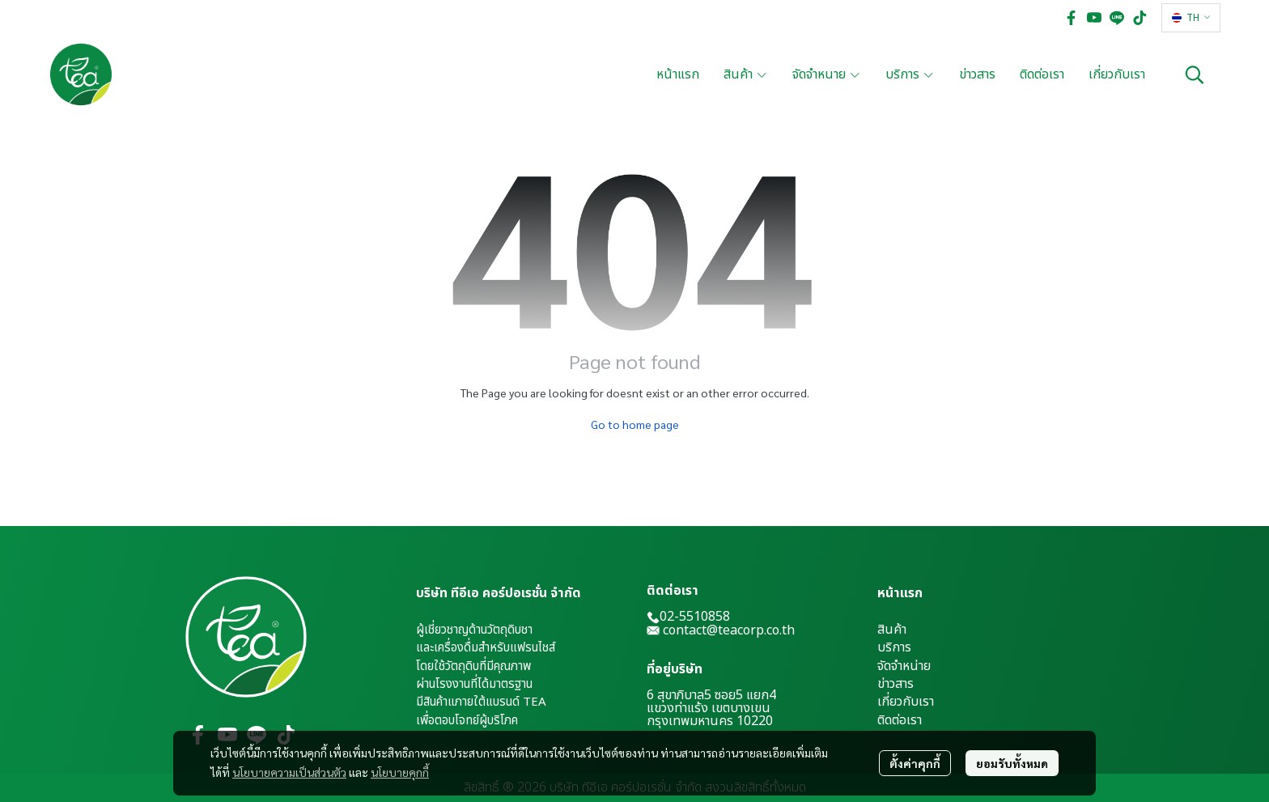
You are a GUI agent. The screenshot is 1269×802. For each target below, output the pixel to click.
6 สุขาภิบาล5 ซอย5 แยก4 (711, 695)
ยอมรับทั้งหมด (1012, 763)
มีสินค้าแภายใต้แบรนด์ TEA (481, 702)
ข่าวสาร (895, 684)
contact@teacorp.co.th (729, 630)
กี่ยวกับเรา (907, 701)
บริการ (894, 647)
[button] (1190, 17)
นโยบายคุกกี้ (400, 772)
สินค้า (891, 629)
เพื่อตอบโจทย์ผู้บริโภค (467, 720)
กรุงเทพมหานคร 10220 (710, 721)
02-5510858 (688, 616)
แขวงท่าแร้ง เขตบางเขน (708, 708)
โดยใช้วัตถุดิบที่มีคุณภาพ (473, 666)
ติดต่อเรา (899, 720)
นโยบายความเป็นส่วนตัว (289, 772)
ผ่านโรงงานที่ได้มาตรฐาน (474, 684)
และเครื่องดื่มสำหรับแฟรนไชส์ (485, 648)
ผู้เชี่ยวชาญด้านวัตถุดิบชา (474, 630)
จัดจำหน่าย (904, 666)
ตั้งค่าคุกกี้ (914, 763)
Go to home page (635, 424)
